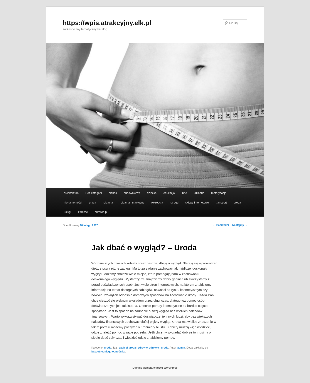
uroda (237, 202)
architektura (71, 193)
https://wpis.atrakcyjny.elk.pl (107, 22)
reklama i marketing (132, 202)
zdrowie (83, 212)
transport (221, 202)
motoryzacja (218, 193)
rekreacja (157, 202)
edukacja (169, 193)
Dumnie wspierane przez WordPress (155, 367)
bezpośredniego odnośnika (108, 351)
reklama (108, 202)
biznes (113, 193)
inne (184, 193)
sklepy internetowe (197, 202)
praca (92, 202)
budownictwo (132, 193)
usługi (67, 212)
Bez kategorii (94, 193)
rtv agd (174, 202)
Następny (239, 225)
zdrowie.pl (101, 212)
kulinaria (199, 193)
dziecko (152, 193)
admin (181, 347)
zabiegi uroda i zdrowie (133, 347)
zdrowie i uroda (158, 347)
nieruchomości (73, 202)
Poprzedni (221, 225)
